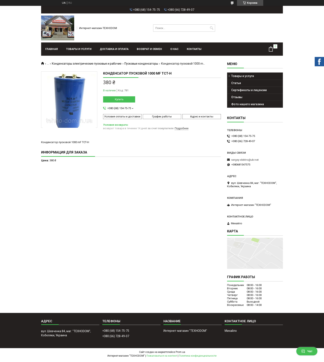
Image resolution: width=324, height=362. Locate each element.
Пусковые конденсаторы (141, 63)
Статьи (236, 83)
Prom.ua (180, 352)
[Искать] (211, 28)
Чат (306, 351)
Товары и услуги (79, 49)
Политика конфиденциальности (198, 355)
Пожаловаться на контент (162, 355)
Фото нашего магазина (247, 104)
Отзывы (236, 97)
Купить (119, 99)
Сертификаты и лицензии (249, 90)
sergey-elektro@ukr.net (245, 159)
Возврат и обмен (149, 49)
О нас (174, 49)
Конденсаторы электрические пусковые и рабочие (87, 63)
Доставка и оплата (114, 49)
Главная (51, 49)
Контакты (194, 49)
